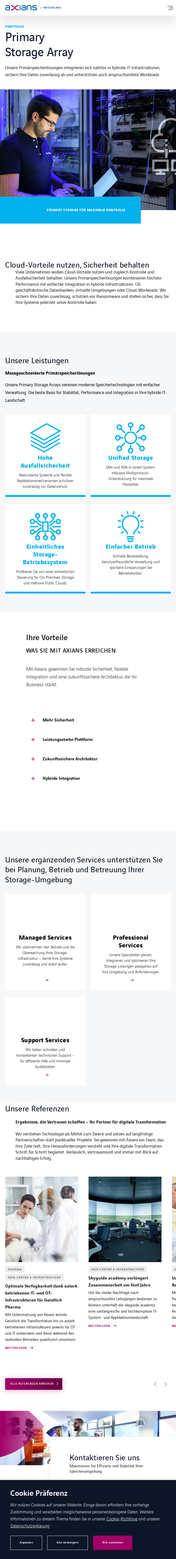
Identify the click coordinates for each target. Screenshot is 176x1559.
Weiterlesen (16, 1348)
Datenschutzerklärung (30, 1525)
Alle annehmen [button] (112, 1542)
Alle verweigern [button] (68, 1542)
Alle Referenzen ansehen (31, 1384)
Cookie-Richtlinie (121, 1518)
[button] (155, 1384)
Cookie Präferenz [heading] (39, 1494)
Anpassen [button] (26, 1542)
